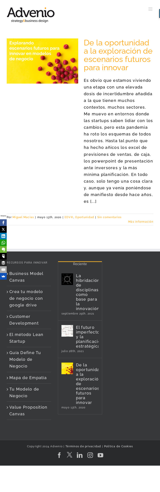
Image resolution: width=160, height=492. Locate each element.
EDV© (69, 217)
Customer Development (24, 319)
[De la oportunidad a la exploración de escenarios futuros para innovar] (67, 368)
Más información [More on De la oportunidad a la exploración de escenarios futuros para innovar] (140, 221)
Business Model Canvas (26, 277)
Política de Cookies (118, 446)
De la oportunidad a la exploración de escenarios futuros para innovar (118, 55)
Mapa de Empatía (28, 377)
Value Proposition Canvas (28, 410)
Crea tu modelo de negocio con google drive (26, 298)
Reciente (80, 264)
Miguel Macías (23, 217)
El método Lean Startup (26, 338)
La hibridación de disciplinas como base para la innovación (87, 292)
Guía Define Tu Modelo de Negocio (25, 359)
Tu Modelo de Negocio (24, 392)
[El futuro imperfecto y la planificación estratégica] (67, 331)
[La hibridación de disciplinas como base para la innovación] (67, 279)
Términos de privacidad (83, 446)
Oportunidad (84, 217)
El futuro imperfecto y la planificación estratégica (87, 336)
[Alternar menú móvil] (150, 9)
